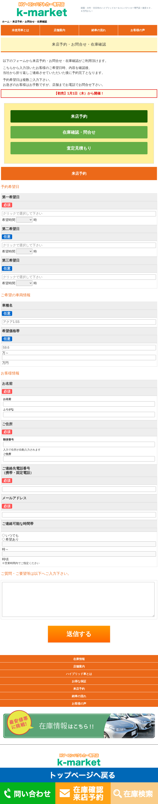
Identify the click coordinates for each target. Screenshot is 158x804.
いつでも (10, 535)
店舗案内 (59, 30)
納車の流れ (98, 30)
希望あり (10, 539)
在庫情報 (79, 659)
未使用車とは (20, 30)
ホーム (5, 21)
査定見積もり (79, 148)
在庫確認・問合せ (79, 132)
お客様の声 (137, 30)
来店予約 (79, 116)
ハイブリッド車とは (79, 673)
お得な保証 (79, 681)
